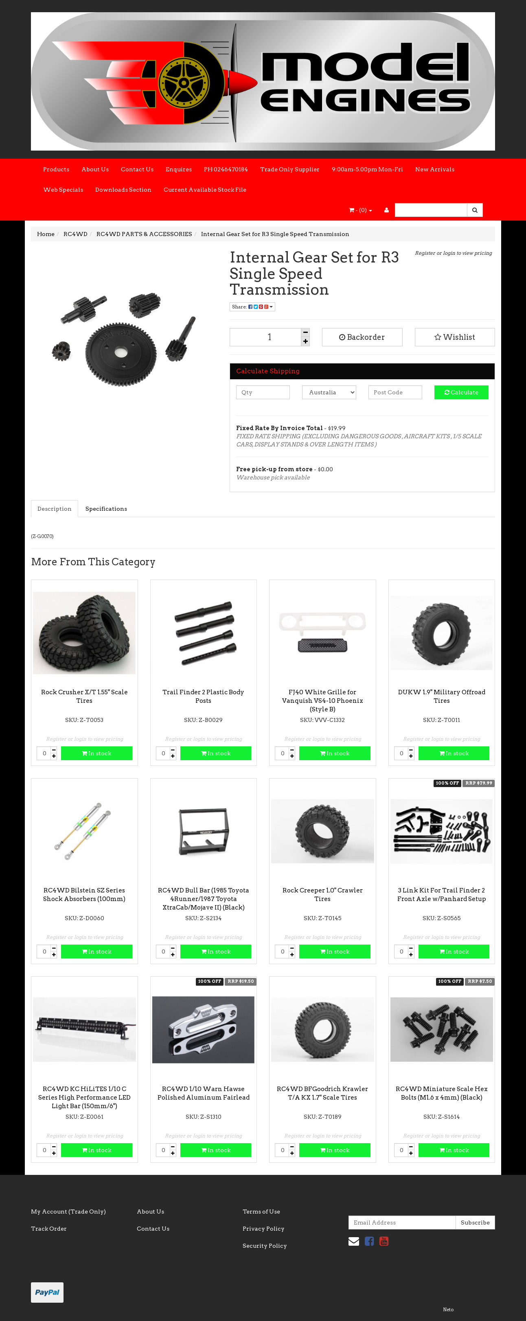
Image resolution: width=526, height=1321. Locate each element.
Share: (252, 307)
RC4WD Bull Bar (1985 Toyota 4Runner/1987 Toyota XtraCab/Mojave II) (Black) (203, 899)
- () (360, 210)
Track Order (49, 1228)
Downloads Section (123, 189)
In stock (96, 753)
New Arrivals (434, 169)
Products (56, 169)
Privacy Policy (264, 1228)
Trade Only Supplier (290, 169)
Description (54, 508)
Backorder (362, 337)
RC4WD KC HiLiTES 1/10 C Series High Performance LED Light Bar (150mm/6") (84, 1097)
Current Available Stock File (205, 189)
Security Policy (265, 1245)
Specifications (106, 508)
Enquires (179, 169)
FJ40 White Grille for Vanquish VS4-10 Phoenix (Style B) (322, 701)
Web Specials (63, 189)
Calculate (461, 392)
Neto (448, 1309)
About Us (95, 169)
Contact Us (137, 169)
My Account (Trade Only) (68, 1211)
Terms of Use (261, 1211)
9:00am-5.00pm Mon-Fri (367, 169)
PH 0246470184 (226, 169)
